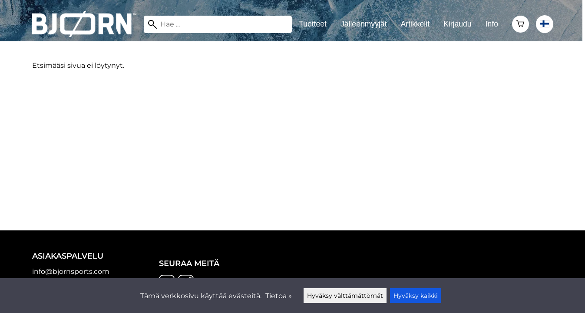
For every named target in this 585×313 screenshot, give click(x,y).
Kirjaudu (457, 24)
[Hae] (218, 24)
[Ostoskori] (520, 24)
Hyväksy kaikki (415, 296)
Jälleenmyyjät (363, 24)
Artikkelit (415, 24)
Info (492, 24)
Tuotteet (313, 24)
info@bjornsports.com (70, 271)
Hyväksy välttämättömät (345, 296)
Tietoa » (278, 296)
